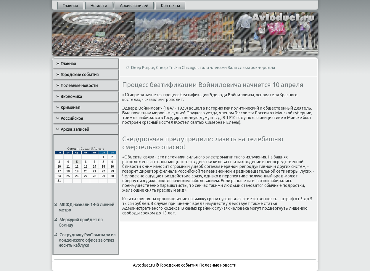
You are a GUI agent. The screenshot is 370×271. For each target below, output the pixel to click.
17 (59, 171)
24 (59, 176)
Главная (70, 5)
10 (59, 166)
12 (76, 166)
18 (68, 171)
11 (68, 166)
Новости (99, 5)
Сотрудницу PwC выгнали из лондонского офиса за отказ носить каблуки (87, 240)
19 (76, 171)
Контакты (170, 5)
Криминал (70, 107)
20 (85, 171)
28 (94, 176)
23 (112, 171)
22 (103, 171)
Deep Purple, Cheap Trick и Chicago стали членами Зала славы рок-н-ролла (203, 67)
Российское (72, 118)
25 (68, 176)
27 (85, 176)
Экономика (71, 96)
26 (76, 176)
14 (94, 166)
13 (85, 166)
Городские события (80, 74)
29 (103, 176)
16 (112, 166)
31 (59, 180)
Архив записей (134, 5)
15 (103, 166)
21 (94, 171)
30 (112, 176)
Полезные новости (79, 85)
